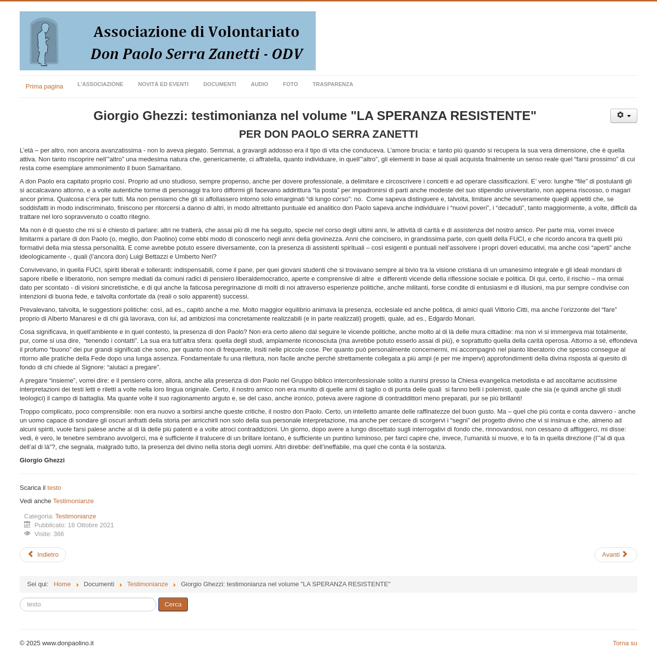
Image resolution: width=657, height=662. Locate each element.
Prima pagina (44, 86)
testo (54, 487)
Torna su (625, 643)
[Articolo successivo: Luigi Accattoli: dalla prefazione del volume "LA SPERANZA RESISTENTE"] (616, 554)
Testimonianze (73, 501)
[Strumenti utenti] (623, 116)
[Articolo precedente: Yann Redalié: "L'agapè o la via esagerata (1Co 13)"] (43, 554)
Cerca (173, 604)
